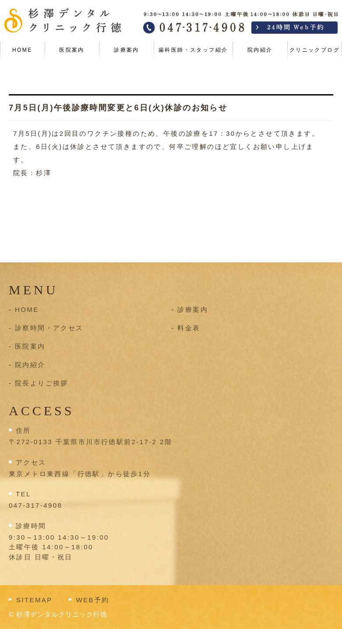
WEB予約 (92, 600)
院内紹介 (260, 50)
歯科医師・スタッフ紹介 (193, 50)
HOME (22, 50)
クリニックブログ (314, 50)
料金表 (188, 328)
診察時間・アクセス (49, 328)
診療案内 (126, 50)
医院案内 (72, 50)
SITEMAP (34, 600)
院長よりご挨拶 (41, 383)
